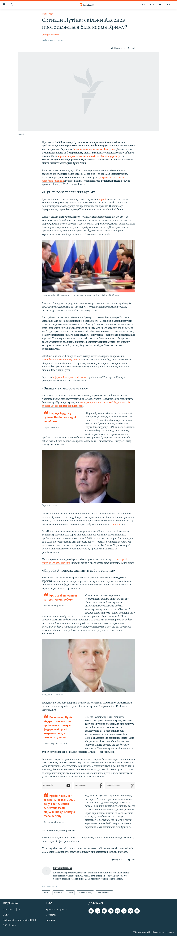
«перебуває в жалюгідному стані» (61, 359)
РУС (144, 5)
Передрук (51, 915)
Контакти (50, 920)
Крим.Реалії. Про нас (56, 910)
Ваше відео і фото (11, 910)
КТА (152, 5)
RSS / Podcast (9, 926)
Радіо (6, 915)
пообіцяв (117, 524)
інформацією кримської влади (69, 377)
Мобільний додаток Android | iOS (19, 920)
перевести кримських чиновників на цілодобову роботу (88, 156)
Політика (47, 14)
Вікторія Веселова (50, 35)
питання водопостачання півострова (94, 149)
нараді (102, 199)
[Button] (118, 48)
